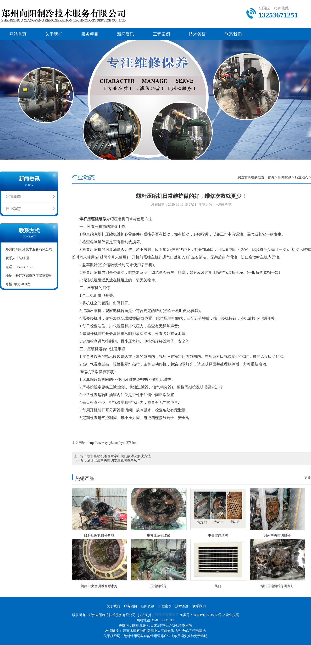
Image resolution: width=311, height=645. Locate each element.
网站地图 (143, 620)
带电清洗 (199, 631)
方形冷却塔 (183, 631)
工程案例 (161, 34)
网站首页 (18, 34)
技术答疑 (197, 34)
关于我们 (53, 34)
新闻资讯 (125, 34)
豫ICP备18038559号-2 (209, 615)
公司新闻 (13, 196)
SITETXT (167, 620)
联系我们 (233, 34)
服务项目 (89, 34)
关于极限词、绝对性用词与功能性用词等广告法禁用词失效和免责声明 (155, 636)
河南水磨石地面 (134, 631)
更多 (307, 477)
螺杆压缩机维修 (92, 219)
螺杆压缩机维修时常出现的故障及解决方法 (119, 456)
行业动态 (13, 209)
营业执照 (232, 615)
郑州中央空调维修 (160, 631)
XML (155, 620)
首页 (271, 177)
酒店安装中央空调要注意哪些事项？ (114, 460)
